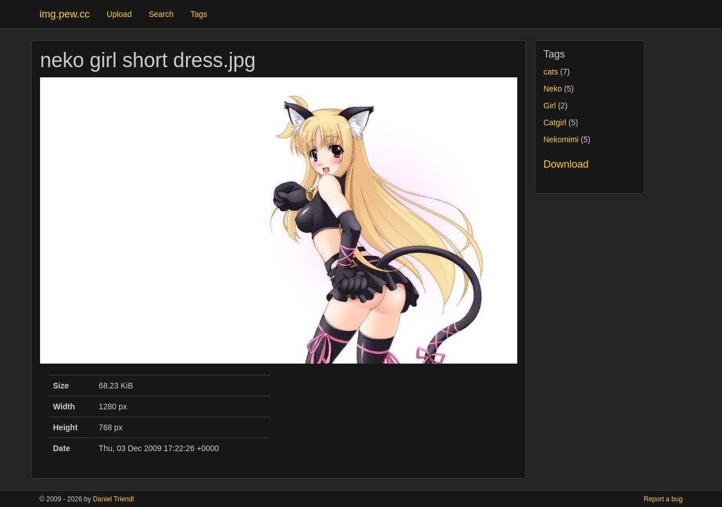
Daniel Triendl (113, 499)
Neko (553, 88)
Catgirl (555, 122)
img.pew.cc (64, 14)
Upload (119, 14)
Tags (199, 14)
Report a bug (663, 499)
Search (160, 14)
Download (566, 164)
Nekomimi (561, 139)
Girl (550, 105)
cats (551, 71)
